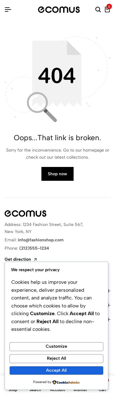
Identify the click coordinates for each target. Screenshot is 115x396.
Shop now (57, 173)
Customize (56, 346)
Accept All (56, 370)
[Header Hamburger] (8, 9)
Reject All (56, 358)
